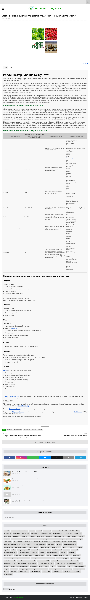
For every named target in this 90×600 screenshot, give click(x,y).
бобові (71, 530)
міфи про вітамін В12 (58, 555)
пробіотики (54, 560)
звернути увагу (33, 547)
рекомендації (21, 563)
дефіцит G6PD (50, 539)
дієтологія (7, 541)
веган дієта (25, 533)
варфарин (16, 533)
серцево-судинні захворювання (19, 566)
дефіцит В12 (40, 539)
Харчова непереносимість (18, 493)
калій (13, 549)
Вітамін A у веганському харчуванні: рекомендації (25, 479)
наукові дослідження (17, 558)
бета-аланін (56, 530)
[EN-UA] (85, 63)
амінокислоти (15, 530)
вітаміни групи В (59, 536)
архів (38, 530)
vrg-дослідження (35, 571)
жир (23, 544)
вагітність (7, 533)
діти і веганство (18, 541)
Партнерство (79, 597)
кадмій (6, 549)
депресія (24, 539)
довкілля (37, 541)
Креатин (42, 552)
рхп (80, 563)
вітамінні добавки (71, 536)
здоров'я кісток (45, 547)
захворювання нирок (21, 547)
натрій (6, 558)
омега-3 (42, 558)
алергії (6, 530)
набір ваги (76, 555)
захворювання (8, 547)
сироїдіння (33, 566)
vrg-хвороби (8, 574)
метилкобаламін (28, 555)
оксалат (34, 558)
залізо (59, 544)
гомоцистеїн (15, 539)
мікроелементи (39, 555)
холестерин (61, 569)
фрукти (28, 569)
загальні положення (40, 544)
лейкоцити (72, 552)
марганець (18, 555)
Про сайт (86, 597)
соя (47, 566)
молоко (68, 555)
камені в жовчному (45, 549)
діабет (79, 539)
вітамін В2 (7, 536)
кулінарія (63, 552)
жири (29, 544)
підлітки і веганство (9, 560)
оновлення (51, 558)
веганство (9, 429)
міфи (49, 555)
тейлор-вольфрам (79, 566)
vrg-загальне (46, 571)
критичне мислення (52, 552)
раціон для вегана (9, 563)
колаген (34, 552)
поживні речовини (30, 560)
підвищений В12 (75, 558)
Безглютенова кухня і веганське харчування (23, 486)
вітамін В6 (16, 536)
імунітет (34, 429)
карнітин (66, 549)
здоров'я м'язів (56, 547)
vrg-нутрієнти (57, 571)
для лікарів (28, 541)
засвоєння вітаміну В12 (70, 544)
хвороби (40, 429)
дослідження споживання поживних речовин (64, 541)
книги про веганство (24, 552)
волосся (81, 536)
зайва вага (51, 544)
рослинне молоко (72, 563)
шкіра (6, 571)
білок (64, 530)
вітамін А (69, 533)
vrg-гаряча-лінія (23, 571)
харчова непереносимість (40, 569)
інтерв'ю (73, 547)
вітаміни (49, 536)
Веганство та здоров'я (48, 8)
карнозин (75, 549)
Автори (72, 597)
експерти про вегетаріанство (12, 544)
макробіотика (8, 555)
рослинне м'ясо (60, 563)
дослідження (27, 429)
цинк (76, 569)
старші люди (61, 566)
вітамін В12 (77, 533)
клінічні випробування (10, 552)
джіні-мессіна (70, 539)
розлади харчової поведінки (46, 563)
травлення (14, 569)
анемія (32, 530)
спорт (53, 566)
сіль (41, 566)
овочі (27, 558)
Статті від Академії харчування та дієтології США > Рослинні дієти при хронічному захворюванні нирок (38, 500)
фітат (22, 569)
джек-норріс (60, 539)
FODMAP (13, 571)
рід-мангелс (32, 563)
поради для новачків (43, 560)
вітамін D (40, 536)
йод (80, 547)
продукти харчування (66, 560)
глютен (6, 539)
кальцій (35, 549)
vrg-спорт (77, 571)
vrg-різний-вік (67, 571)
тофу (6, 569)
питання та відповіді (62, 558)
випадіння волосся (58, 533)
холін (69, 569)
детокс (31, 539)
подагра (20, 560)
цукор (82, 569)
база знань (47, 530)
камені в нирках (57, 549)
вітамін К (24, 536)
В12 (77, 530)
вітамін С (32, 536)
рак (76, 560)
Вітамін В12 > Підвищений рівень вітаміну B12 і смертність (27, 472)
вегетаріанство (18, 429)
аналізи (24, 530)
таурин (70, 566)
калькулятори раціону (24, 549)
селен (6, 566)
